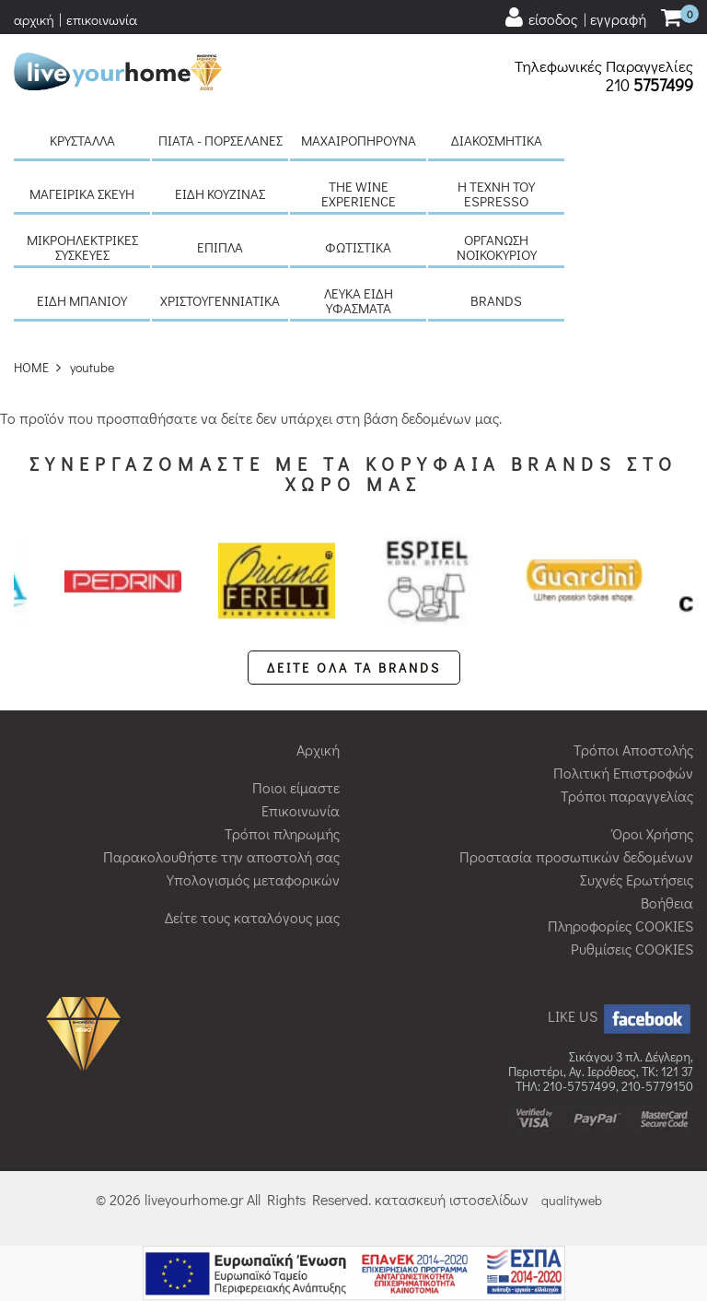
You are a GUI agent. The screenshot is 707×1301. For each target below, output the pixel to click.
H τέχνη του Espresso (496, 193)
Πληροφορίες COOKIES (620, 925)
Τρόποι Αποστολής (633, 749)
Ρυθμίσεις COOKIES (632, 948)
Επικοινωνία (300, 810)
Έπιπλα (220, 247)
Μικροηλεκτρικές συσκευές (82, 247)
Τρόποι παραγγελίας (627, 795)
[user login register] (574, 17)
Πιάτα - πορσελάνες (220, 140)
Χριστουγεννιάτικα (220, 300)
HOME (31, 367)
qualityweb (571, 1200)
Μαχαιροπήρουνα (358, 140)
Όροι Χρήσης (652, 833)
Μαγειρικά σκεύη (81, 193)
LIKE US (620, 1016)
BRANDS (496, 300)
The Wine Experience (358, 193)
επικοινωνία (101, 19)
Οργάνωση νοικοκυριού (497, 247)
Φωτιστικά (358, 247)
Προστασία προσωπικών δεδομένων (576, 856)
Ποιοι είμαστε (296, 787)
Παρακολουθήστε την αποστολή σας (221, 856)
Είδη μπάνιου (82, 300)
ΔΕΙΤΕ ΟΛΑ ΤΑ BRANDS (354, 667)
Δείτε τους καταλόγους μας (252, 917)
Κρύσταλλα (82, 140)
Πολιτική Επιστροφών (623, 772)
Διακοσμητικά (496, 140)
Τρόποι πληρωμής (282, 833)
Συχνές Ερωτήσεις (636, 879)
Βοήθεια (667, 902)
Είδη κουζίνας (220, 193)
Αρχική (318, 749)
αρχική (34, 19)
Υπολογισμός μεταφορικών (253, 879)
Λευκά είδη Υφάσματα (358, 300)
